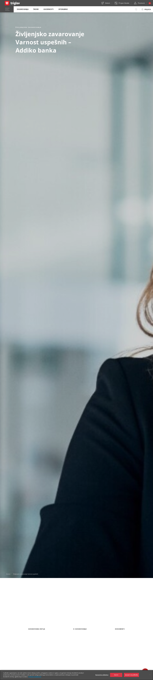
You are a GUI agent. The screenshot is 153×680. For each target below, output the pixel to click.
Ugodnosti (49, 9)
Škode (36, 9)
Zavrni (116, 676)
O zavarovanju (80, 629)
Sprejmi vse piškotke (131, 676)
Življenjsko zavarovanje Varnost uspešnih (25, 574)
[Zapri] (150, 676)
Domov (8, 574)
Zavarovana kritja (36, 629)
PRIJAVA (148, 9)
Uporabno (63, 9)
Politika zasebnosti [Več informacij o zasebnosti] (34, 678)
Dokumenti (120, 629)
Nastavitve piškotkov (101, 676)
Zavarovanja (22, 9)
